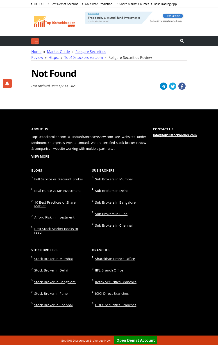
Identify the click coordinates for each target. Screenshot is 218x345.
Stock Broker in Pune (50, 261)
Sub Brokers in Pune (110, 203)
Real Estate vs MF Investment (56, 186)
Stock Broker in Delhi (50, 244)
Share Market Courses (133, 4)
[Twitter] (172, 86)
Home (36, 51)
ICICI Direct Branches (111, 261)
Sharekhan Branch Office (114, 235)
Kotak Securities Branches (114, 253)
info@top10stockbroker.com (173, 135)
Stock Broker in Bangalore (53, 253)
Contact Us (110, 330)
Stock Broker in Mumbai (52, 235)
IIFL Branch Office (108, 244)
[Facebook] (182, 86)
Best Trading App (164, 4)
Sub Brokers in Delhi (110, 186)
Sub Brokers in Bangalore (114, 195)
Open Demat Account (135, 340)
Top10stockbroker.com (83, 57)
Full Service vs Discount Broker (57, 177)
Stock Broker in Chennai (52, 270)
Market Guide (58, 51)
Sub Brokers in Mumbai (112, 177)
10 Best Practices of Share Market (59, 195)
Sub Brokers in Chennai (112, 212)
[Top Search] (35, 41)
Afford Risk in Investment (53, 203)
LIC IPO (37, 4)
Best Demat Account (63, 4)
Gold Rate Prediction (97, 4)
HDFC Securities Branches (114, 270)
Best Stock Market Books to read (58, 212)
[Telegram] (163, 86)
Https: (54, 57)
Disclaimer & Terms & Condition (149, 315)
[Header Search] (182, 41)
